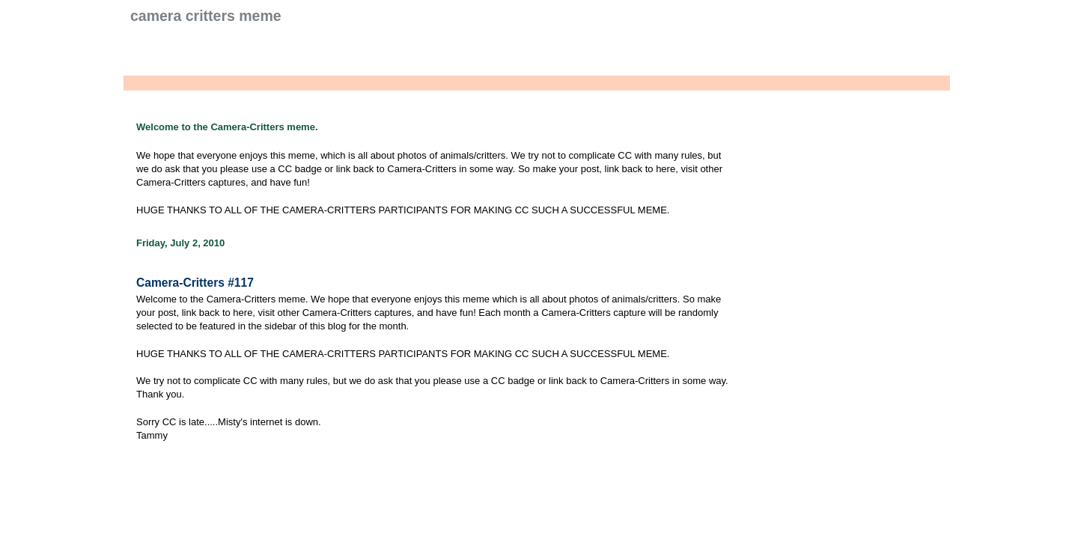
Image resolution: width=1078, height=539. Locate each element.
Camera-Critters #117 (195, 282)
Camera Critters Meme (205, 15)
